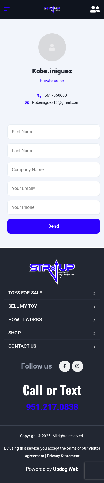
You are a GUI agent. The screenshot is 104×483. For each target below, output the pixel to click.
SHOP (14, 333)
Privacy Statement (63, 456)
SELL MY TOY (22, 306)
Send (53, 226)
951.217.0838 (52, 407)
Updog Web (65, 469)
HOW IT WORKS (25, 319)
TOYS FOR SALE (25, 293)
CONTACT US (22, 346)
